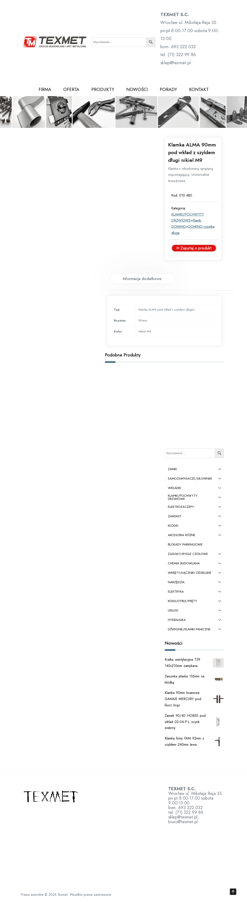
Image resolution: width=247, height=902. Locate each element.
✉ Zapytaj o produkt (194, 248)
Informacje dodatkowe (142, 279)
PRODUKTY (102, 89)
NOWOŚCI (137, 89)
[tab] (142, 278)
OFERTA (71, 89)
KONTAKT (199, 89)
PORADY (168, 89)
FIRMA (45, 89)
